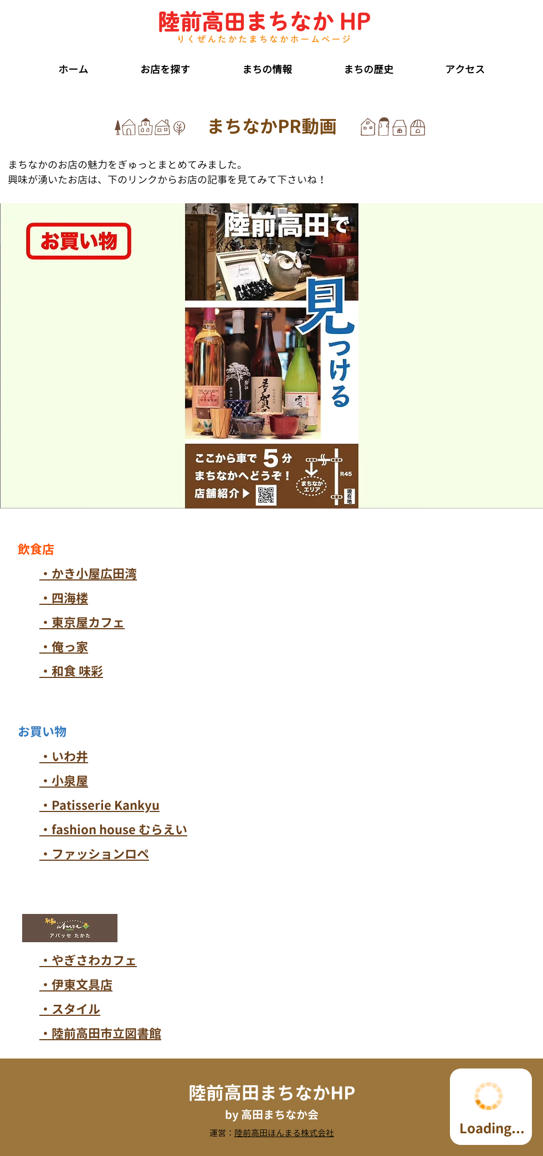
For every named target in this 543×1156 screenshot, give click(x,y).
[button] (165, 64)
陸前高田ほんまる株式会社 (284, 1133)
